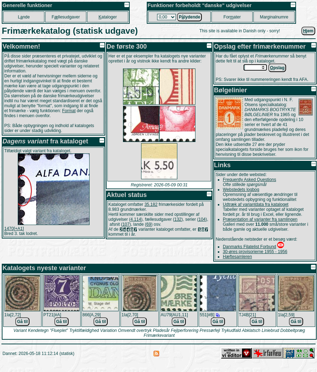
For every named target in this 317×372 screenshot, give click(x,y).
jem (308, 30)
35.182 (150, 204)
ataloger (107, 17)
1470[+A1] (14, 228)
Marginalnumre (274, 17)
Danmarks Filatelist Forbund (249, 246)
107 (125, 224)
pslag (277, 67)
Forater (232, 17)
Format (69, 110)
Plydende (189, 17)
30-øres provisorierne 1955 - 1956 (255, 251)
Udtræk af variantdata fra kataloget (256, 204)
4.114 (135, 219)
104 (202, 219)
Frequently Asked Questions (249, 179)
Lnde (23, 17)
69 (148, 224)
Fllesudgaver (66, 17)
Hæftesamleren (237, 256)
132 (177, 219)
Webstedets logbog (241, 189)
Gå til (22, 321)
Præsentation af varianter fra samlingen (260, 219)
